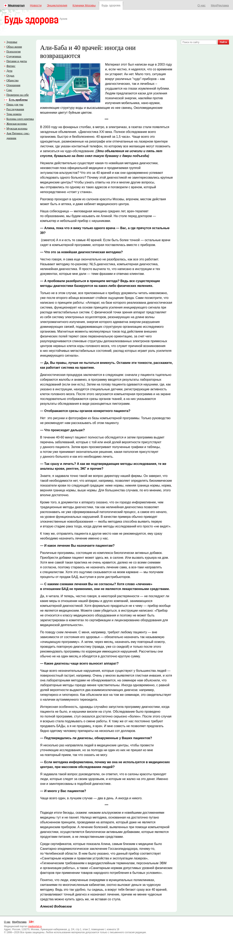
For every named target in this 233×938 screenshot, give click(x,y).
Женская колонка (16, 123)
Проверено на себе (17, 94)
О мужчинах (13, 56)
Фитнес (10, 66)
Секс (9, 90)
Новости (36, 5)
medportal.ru (35, 926)
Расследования (15, 109)
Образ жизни (14, 46)
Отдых (10, 75)
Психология (13, 51)
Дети (9, 70)
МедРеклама (220, 5)
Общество (12, 80)
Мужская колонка (16, 128)
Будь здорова (111, 5)
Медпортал (16, 5)
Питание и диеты (16, 61)
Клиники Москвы (84, 5)
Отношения (13, 85)
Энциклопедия (57, 5)
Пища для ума (14, 104)
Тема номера (13, 114)
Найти (223, 42)
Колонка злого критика (20, 118)
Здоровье (11, 42)
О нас (202, 5)
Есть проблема (18, 99)
